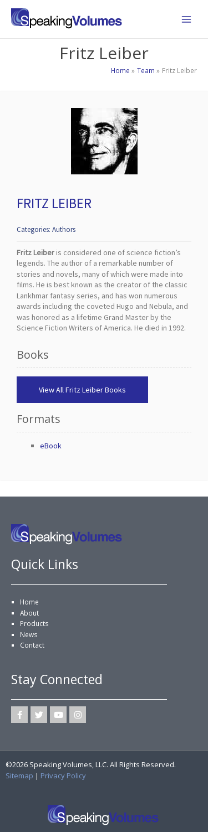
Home (29, 601)
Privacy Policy (63, 776)
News (29, 634)
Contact (32, 644)
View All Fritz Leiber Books (82, 390)
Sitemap (19, 776)
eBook (51, 446)
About (29, 612)
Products (34, 623)
